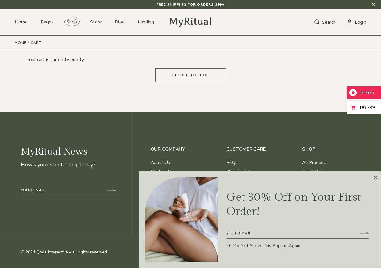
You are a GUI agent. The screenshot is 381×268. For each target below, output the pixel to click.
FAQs (232, 162)
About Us (160, 162)
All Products (314, 162)
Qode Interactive (52, 252)
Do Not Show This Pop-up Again (266, 246)
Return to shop (190, 75)
